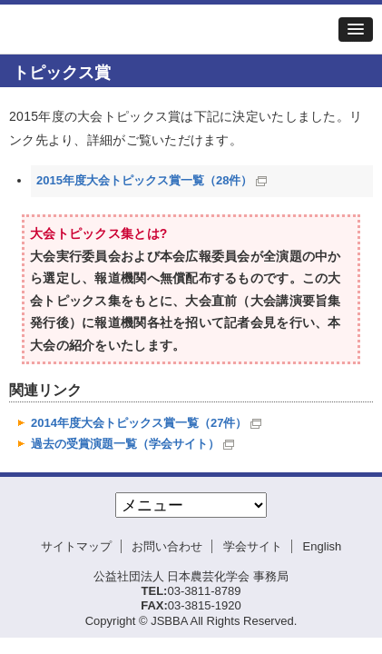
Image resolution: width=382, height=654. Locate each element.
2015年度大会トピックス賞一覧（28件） (144, 180)
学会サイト (252, 546)
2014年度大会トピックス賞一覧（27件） (139, 423)
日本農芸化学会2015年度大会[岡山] (122, 29)
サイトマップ (76, 546)
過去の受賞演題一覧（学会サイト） (125, 444)
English (322, 546)
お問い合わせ (167, 546)
